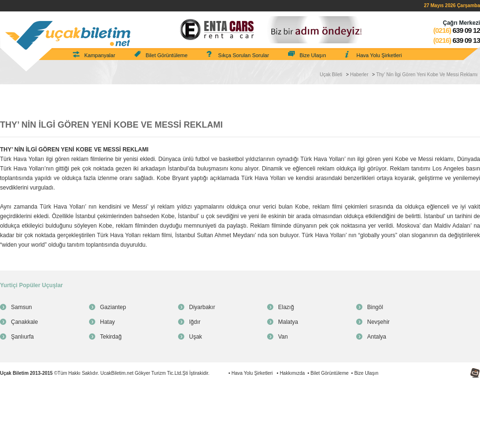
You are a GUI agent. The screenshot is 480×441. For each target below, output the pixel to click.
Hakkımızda (292, 373)
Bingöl (375, 307)
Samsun (21, 307)
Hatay (107, 322)
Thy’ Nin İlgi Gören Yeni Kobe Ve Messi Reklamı (427, 74)
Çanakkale (24, 322)
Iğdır (194, 322)
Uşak (195, 336)
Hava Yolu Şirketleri (379, 55)
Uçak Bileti (331, 74)
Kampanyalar (99, 55)
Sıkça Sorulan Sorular (243, 55)
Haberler (359, 74)
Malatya (288, 322)
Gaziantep (113, 307)
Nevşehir (378, 322)
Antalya (376, 336)
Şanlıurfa (22, 336)
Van (283, 336)
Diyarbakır (202, 307)
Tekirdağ (110, 336)
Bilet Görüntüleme (167, 55)
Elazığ (286, 307)
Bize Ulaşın (313, 55)
